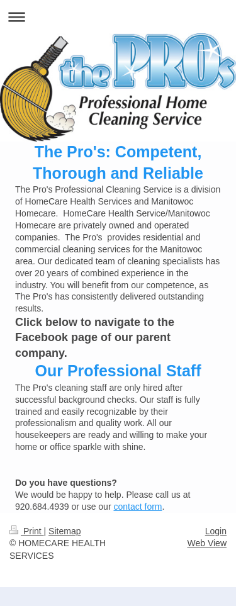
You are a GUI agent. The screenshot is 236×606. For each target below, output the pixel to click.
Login (216, 531)
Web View (207, 543)
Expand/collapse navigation (118, 16)
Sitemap (64, 531)
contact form (137, 507)
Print (26, 531)
